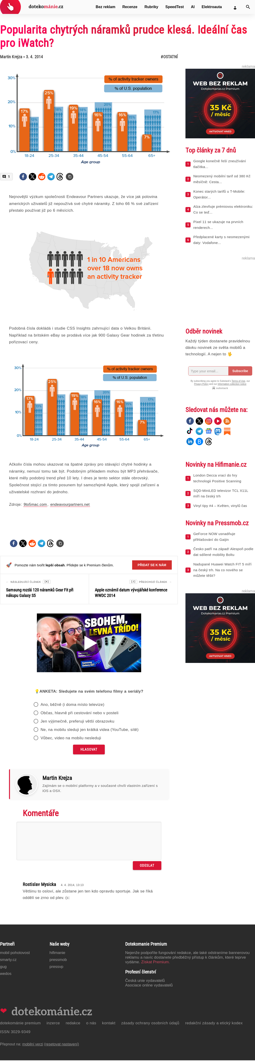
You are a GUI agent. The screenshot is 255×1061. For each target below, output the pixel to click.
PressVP (57, 967)
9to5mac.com (35, 504)
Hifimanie (57, 953)
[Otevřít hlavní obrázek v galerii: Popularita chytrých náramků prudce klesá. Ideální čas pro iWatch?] (89, 115)
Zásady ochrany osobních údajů (150, 1024)
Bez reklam (105, 7)
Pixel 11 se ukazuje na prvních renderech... (218, 225)
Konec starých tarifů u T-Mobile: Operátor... (219, 194)
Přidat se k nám (152, 565)
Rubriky (151, 7)
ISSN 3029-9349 (15, 1032)
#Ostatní (169, 56)
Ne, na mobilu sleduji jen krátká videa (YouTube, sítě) (90, 730)
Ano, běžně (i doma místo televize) (72, 705)
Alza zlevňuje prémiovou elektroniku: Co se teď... (223, 209)
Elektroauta (212, 7)
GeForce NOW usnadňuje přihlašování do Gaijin (214, 537)
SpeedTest (174, 7)
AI (192, 7)
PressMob (58, 960)
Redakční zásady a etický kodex (214, 1024)
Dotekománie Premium (20, 1024)
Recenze (129, 7)
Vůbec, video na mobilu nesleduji (71, 739)
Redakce (73, 1024)
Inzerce (53, 1024)
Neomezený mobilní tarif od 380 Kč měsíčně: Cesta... (222, 179)
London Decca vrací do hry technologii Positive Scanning (217, 478)
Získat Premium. (155, 962)
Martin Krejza (11, 56)
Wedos (5, 974)
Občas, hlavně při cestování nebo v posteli (79, 713)
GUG (3, 967)
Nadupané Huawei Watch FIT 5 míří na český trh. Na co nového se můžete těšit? (222, 570)
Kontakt (108, 1024)
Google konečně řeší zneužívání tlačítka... (219, 164)
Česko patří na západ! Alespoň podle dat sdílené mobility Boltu (223, 552)
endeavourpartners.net (69, 504)
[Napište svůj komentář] (88, 841)
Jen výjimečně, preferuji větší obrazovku (77, 722)
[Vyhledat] (248, 7)
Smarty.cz (8, 960)
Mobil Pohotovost (15, 953)
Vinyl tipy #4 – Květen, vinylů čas (220, 506)
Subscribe (240, 371)
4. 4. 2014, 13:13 (72, 885)
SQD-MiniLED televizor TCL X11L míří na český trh (220, 493)
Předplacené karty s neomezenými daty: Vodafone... (221, 240)
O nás (91, 1024)
